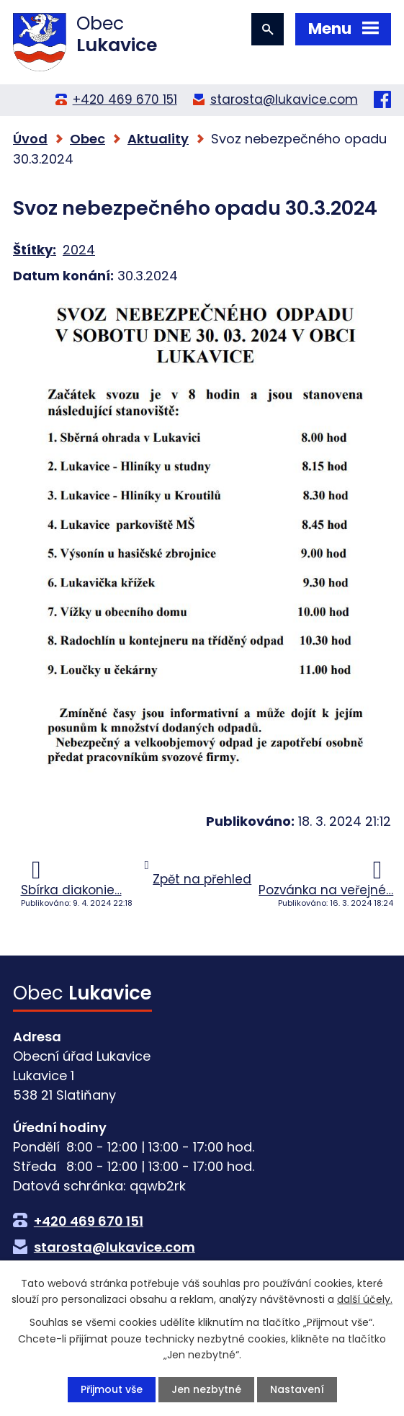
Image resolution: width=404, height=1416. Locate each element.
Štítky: (34, 250)
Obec (87, 139)
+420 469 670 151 (125, 99)
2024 (79, 250)
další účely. (364, 1299)
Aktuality (158, 139)
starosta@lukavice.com (284, 99)
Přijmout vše (112, 1389)
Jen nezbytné (206, 1389)
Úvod (30, 139)
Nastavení (297, 1389)
